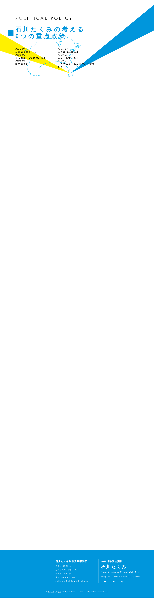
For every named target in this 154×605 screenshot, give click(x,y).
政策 (103, 584)
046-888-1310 (68, 585)
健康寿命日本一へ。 (27, 59)
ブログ (137, 584)
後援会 (122, 584)
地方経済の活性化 (68, 59)
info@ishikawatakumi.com (75, 588)
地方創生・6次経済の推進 (30, 65)
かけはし (129, 584)
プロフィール (112, 584)
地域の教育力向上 (68, 65)
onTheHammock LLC (99, 599)
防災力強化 (22, 71)
